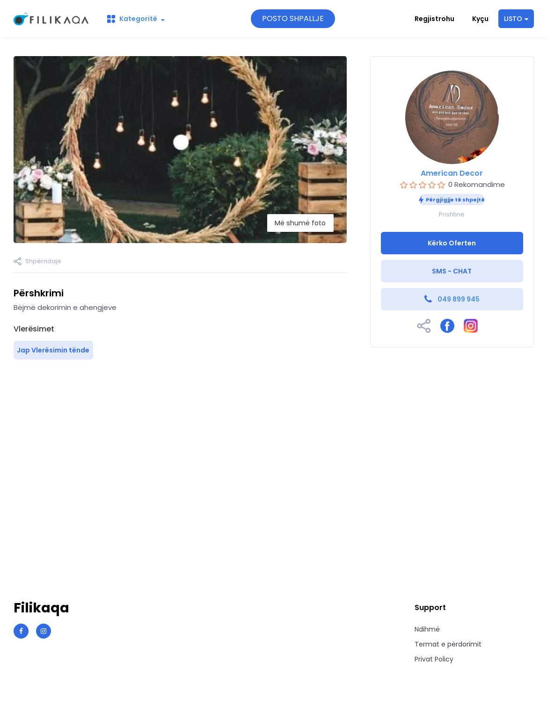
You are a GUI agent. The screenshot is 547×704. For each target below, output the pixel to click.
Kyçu (480, 18)
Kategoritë (136, 18)
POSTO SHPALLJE (293, 18)
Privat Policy (434, 659)
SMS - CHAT (452, 271)
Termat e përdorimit (448, 644)
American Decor (452, 173)
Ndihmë (427, 629)
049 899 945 (459, 299)
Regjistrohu (434, 18)
